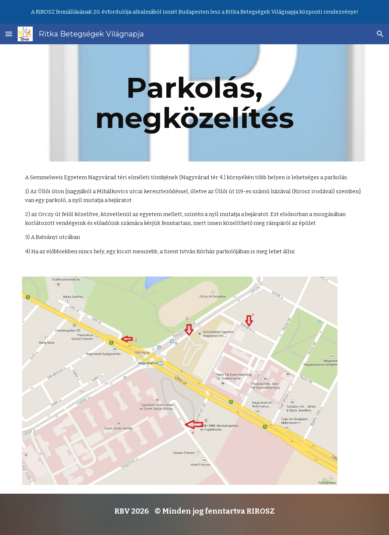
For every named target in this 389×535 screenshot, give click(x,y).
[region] (194, 12)
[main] (194, 103)
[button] (9, 34)
